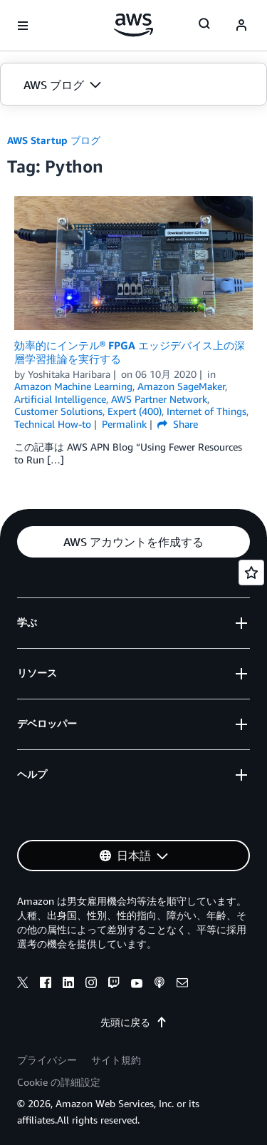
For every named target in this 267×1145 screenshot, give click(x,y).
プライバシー (47, 1060)
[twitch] (114, 984)
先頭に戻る (133, 1022)
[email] (182, 984)
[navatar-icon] (241, 25)
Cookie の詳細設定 (58, 1082)
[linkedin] (68, 984)
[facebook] (45, 984)
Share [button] (177, 424)
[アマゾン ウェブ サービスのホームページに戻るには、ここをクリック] (133, 25)
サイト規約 (116, 1060)
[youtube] (136, 984)
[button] (133, 84)
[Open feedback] (251, 572)
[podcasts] (159, 984)
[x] (22, 984)
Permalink (124, 424)
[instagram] (91, 984)
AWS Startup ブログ (53, 140)
